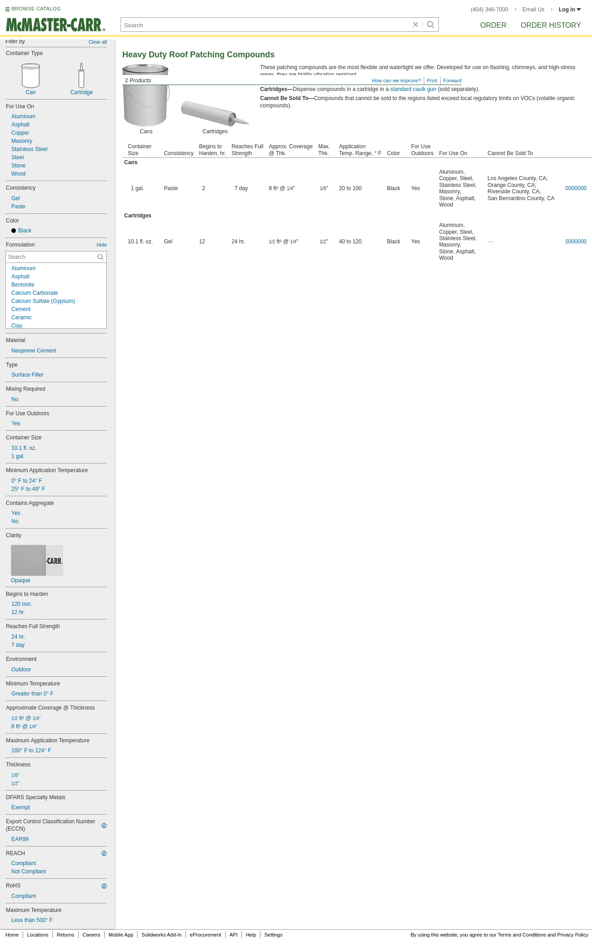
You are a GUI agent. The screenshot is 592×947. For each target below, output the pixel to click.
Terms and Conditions (522, 934)
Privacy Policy (572, 934)
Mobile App (121, 934)
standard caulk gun (413, 89)
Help (251, 934)
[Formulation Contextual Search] (56, 257)
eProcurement (205, 934)
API (234, 934)
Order (493, 25)
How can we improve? (396, 80)
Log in (570, 9)
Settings (273, 934)
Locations (38, 934)
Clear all (98, 42)
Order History (551, 25)
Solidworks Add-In (161, 934)
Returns (66, 934)
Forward (452, 80)
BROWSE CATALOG (35, 8)
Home (12, 934)
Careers (91, 934)
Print (432, 80)
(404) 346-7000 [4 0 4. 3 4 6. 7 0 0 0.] (489, 9)
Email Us (533, 9)
